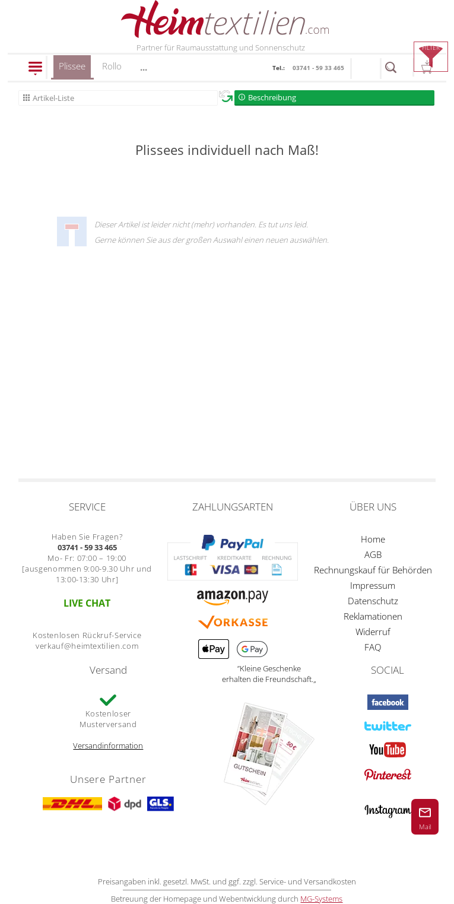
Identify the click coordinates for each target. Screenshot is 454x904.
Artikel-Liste (53, 98)
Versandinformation (108, 745)
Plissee (72, 70)
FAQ (372, 647)
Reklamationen (373, 616)
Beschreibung (272, 97)
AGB (373, 554)
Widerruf (372, 631)
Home (373, 539)
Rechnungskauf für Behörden (373, 570)
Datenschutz (373, 601)
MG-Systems (321, 898)
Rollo (112, 66)
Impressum (372, 585)
